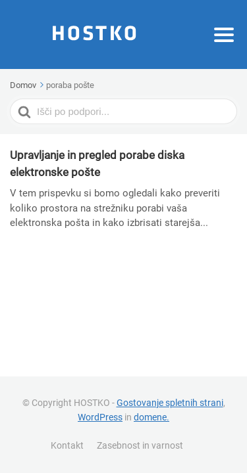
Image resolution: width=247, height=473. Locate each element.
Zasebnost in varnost (140, 445)
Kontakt (67, 445)
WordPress (100, 417)
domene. (151, 417)
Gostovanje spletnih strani (170, 402)
